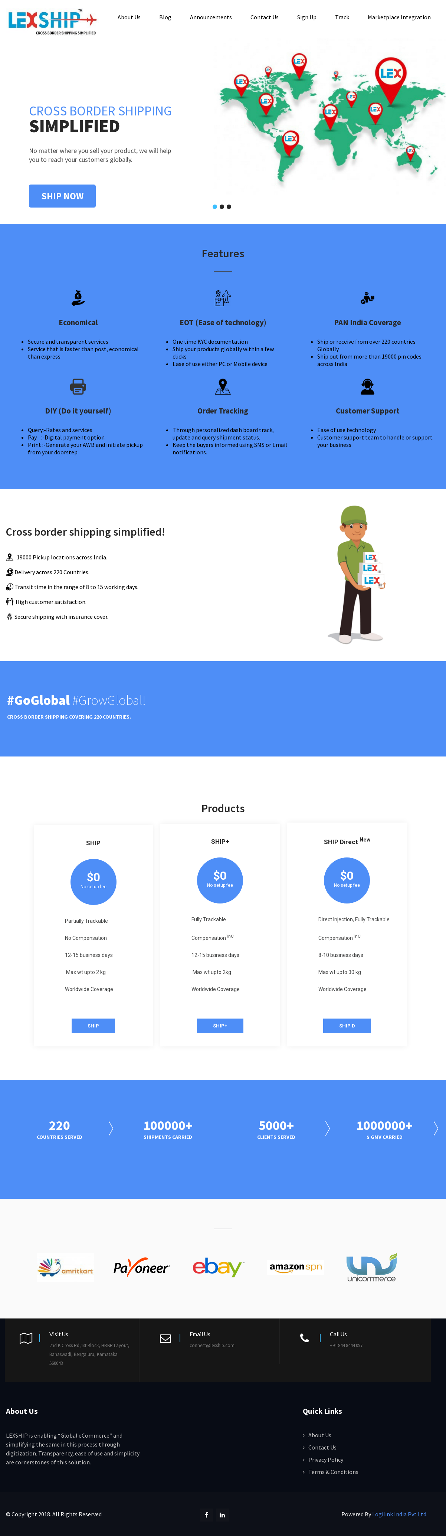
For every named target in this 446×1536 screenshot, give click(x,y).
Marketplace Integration (399, 16)
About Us (129, 16)
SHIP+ (220, 1024)
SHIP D (347, 1024)
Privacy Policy (325, 1458)
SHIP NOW (62, 195)
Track (342, 16)
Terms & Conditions (333, 1470)
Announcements (211, 16)
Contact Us (264, 16)
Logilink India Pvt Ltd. (399, 1513)
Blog (165, 16)
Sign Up (307, 16)
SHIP (93, 1024)
